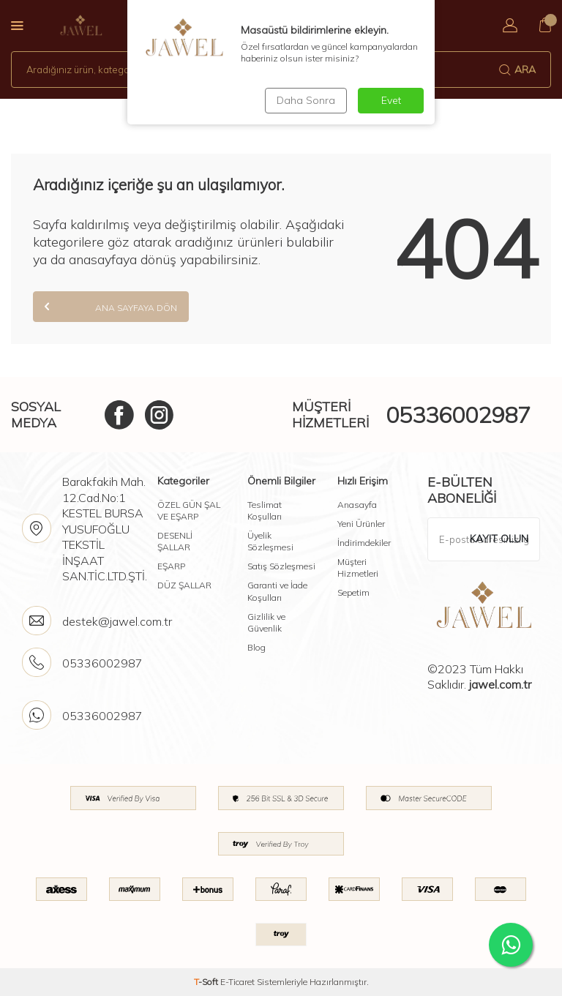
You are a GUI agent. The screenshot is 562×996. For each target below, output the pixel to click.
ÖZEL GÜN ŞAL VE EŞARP (188, 510)
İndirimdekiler (364, 542)
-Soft (207, 981)
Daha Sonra (306, 100)
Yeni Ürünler (361, 523)
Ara (517, 69)
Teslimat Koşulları (264, 510)
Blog (256, 647)
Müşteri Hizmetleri (357, 567)
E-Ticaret (237, 981)
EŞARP (171, 566)
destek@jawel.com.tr (117, 621)
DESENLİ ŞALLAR (174, 541)
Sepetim (353, 592)
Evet (391, 100)
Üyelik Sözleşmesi (270, 541)
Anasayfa (357, 504)
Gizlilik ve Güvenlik (266, 622)
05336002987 (458, 415)
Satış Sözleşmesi (281, 566)
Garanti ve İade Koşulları (277, 591)
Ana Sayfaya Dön (111, 306)
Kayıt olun (499, 538)
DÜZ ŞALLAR (184, 585)
